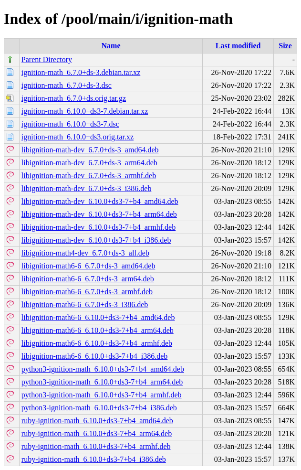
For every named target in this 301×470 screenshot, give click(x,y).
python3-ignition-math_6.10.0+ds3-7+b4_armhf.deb (101, 395)
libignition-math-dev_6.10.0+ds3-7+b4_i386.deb (96, 240)
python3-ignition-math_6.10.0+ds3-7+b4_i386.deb (99, 408)
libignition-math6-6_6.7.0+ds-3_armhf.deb (87, 292)
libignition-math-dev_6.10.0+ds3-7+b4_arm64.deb (99, 214)
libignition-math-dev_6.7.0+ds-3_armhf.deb (88, 175)
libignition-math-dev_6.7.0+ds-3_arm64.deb (89, 163)
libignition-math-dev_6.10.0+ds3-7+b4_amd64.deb (99, 201)
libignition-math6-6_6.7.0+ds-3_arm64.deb (87, 279)
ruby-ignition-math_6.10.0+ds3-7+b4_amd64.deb (97, 421)
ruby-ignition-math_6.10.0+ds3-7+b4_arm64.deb (96, 433)
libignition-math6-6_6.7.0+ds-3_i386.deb (84, 304)
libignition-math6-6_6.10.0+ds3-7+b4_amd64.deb (98, 317)
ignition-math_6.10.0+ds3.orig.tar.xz (77, 137)
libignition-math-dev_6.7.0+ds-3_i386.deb (86, 188)
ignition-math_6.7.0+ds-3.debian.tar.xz (80, 72)
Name (111, 46)
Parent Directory (46, 59)
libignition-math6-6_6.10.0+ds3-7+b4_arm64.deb (97, 330)
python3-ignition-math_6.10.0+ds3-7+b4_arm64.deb (102, 382)
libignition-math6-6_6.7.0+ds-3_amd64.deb (88, 266)
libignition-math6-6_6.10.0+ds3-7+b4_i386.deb (94, 356)
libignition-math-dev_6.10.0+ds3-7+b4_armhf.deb (98, 227)
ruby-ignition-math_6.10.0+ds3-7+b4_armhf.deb (96, 446)
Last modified (238, 46)
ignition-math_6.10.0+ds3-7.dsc (70, 124)
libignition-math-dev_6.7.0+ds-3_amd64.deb (90, 150)
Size (285, 46)
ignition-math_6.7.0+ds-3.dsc (66, 85)
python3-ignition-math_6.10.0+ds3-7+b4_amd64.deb (102, 369)
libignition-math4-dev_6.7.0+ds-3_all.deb (85, 253)
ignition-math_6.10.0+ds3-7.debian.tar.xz (84, 111)
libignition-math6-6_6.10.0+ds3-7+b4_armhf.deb (96, 343)
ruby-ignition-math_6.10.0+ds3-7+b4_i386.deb (93, 459)
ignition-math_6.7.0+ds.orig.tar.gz (73, 98)
